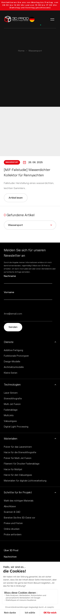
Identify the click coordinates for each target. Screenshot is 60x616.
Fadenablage (10, 410)
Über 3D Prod (11, 550)
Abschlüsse (10, 506)
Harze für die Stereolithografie (20, 452)
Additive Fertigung (13, 350)
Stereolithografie (13, 398)
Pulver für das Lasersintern (18, 447)
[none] (32, 19)
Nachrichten (10, 556)
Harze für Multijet (13, 469)
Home (21, 51)
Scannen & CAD (12, 512)
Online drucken (12, 529)
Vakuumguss (10, 421)
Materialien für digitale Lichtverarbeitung (25, 480)
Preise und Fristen (13, 523)
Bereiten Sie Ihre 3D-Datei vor (19, 517)
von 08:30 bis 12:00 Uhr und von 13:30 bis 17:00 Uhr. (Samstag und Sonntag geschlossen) (30, 5)
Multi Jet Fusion (12, 404)
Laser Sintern (11, 393)
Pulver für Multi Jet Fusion (17, 458)
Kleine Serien (10, 373)
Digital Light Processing (16, 426)
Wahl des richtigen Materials (18, 500)
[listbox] (32, 19)
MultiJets (9, 415)
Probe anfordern (12, 534)
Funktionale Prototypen (16, 356)
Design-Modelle (12, 361)
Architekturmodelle (14, 367)
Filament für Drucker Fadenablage (21, 463)
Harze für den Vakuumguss (18, 475)
